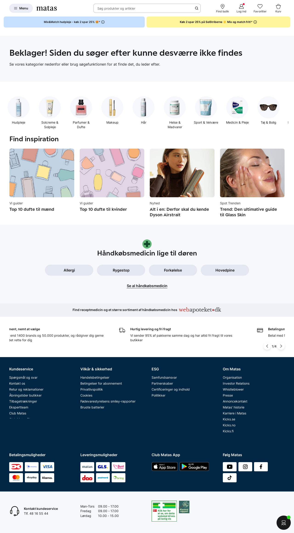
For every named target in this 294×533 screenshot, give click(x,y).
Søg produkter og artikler (116, 8)
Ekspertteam (18, 404)
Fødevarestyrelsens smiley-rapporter (108, 398)
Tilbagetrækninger (23, 398)
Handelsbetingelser (94, 375)
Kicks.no (229, 422)
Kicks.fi (228, 428)
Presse (228, 392)
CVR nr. (228, 434)
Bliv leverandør (234, 440)
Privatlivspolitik (91, 387)
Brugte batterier (92, 404)
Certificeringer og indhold (171, 387)
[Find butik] (222, 8)
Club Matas (17, 410)
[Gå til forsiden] (47, 8)
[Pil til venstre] (267, 343)
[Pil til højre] (281, 343)
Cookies (86, 392)
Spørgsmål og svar (23, 375)
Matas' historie (233, 404)
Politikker (158, 392)
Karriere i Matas (234, 410)
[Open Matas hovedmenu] (21, 8)
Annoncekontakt (235, 398)
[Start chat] (284, 523)
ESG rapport (161, 398)
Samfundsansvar (164, 375)
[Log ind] (241, 8)
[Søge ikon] (196, 8)
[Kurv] (278, 8)
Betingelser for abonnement (101, 381)
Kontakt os (17, 381)
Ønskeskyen (18, 422)
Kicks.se (229, 416)
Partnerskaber (162, 381)
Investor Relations (236, 381)
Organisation (232, 375)
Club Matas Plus (21, 416)
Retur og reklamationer (26, 387)
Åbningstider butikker (25, 392)
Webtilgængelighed (95, 410)
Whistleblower (233, 387)
